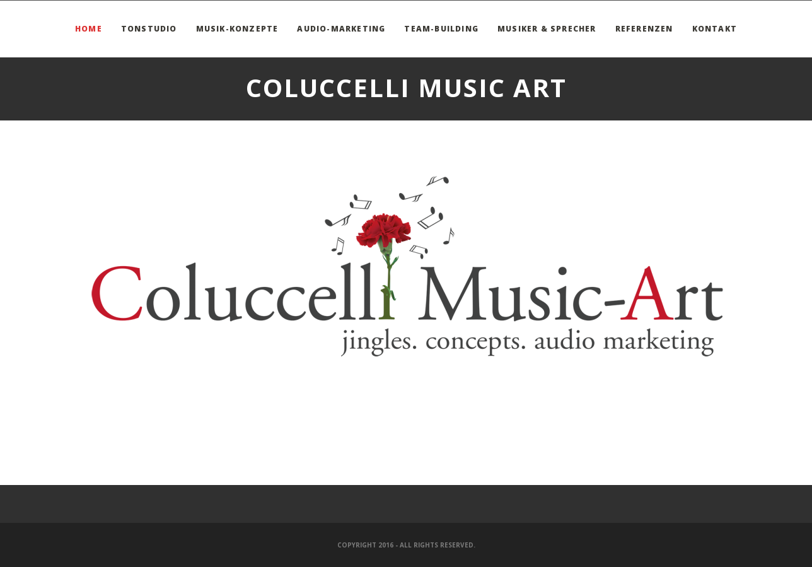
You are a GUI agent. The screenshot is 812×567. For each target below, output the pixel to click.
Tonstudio (149, 28)
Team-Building (441, 28)
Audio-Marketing (341, 28)
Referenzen (644, 28)
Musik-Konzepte (237, 28)
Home (88, 28)
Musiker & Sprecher (546, 28)
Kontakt (714, 28)
